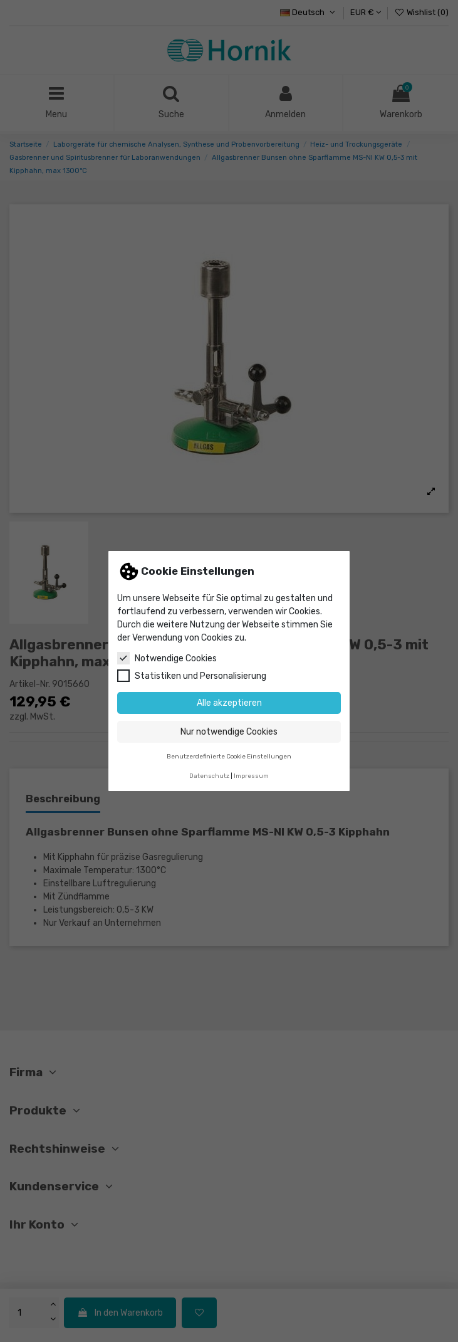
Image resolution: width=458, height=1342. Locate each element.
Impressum (251, 775)
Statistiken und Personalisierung (191, 675)
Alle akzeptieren (229, 703)
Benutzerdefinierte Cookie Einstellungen (229, 756)
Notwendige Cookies (167, 658)
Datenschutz (209, 775)
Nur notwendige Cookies (229, 731)
